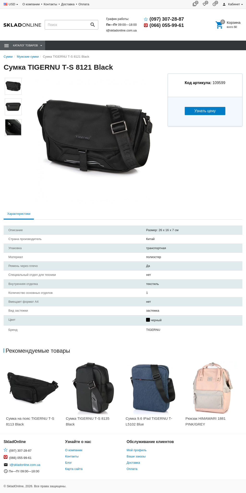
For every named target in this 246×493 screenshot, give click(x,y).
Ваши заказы (136, 456)
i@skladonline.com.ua (121, 30)
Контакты (50, 4)
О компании (31, 4)
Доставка (67, 4)
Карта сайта (73, 469)
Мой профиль (137, 450)
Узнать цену (205, 111)
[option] (33, 395)
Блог (68, 462)
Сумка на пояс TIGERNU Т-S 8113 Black (30, 421)
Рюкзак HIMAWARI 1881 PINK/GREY (205, 421)
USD (12, 4)
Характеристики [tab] (18, 214)
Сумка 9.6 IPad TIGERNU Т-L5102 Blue (149, 421)
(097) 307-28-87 (166, 19)
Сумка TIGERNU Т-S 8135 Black (87, 421)
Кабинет (231, 4)
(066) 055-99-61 (166, 25)
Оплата (84, 4)
